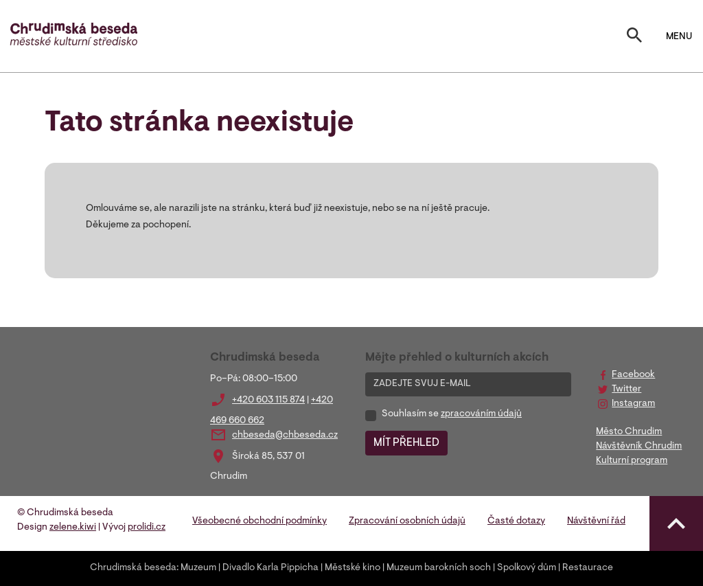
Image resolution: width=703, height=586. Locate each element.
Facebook (633, 375)
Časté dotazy (516, 521)
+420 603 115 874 (268, 400)
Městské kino (352, 568)
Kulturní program (631, 461)
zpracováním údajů (481, 414)
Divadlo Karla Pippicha (270, 568)
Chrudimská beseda (133, 568)
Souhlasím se (452, 414)
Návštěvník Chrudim (639, 446)
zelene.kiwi (72, 527)
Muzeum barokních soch (439, 568)
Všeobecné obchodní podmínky (259, 521)
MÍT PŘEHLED (406, 443)
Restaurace (587, 568)
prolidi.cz (146, 527)
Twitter (626, 389)
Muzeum (198, 568)
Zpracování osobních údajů (407, 521)
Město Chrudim (629, 432)
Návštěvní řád (596, 521)
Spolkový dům (526, 568)
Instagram (633, 404)
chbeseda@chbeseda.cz (285, 435)
